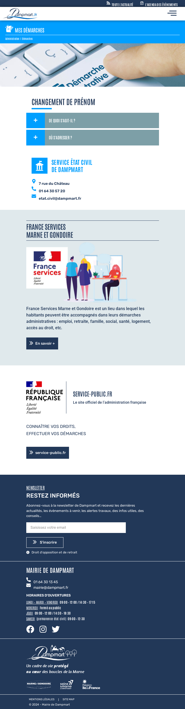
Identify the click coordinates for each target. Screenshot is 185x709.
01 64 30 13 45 (45, 582)
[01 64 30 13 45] (28, 580)
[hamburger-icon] (172, 13)
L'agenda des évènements (161, 4)
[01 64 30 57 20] (34, 189)
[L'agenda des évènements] (142, 3)
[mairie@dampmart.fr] (28, 585)
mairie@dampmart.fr (50, 587)
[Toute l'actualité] (108, 3)
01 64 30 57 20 (52, 191)
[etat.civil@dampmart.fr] (34, 196)
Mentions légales (41, 699)
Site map (68, 699)
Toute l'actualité (123, 4)
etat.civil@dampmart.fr (60, 198)
